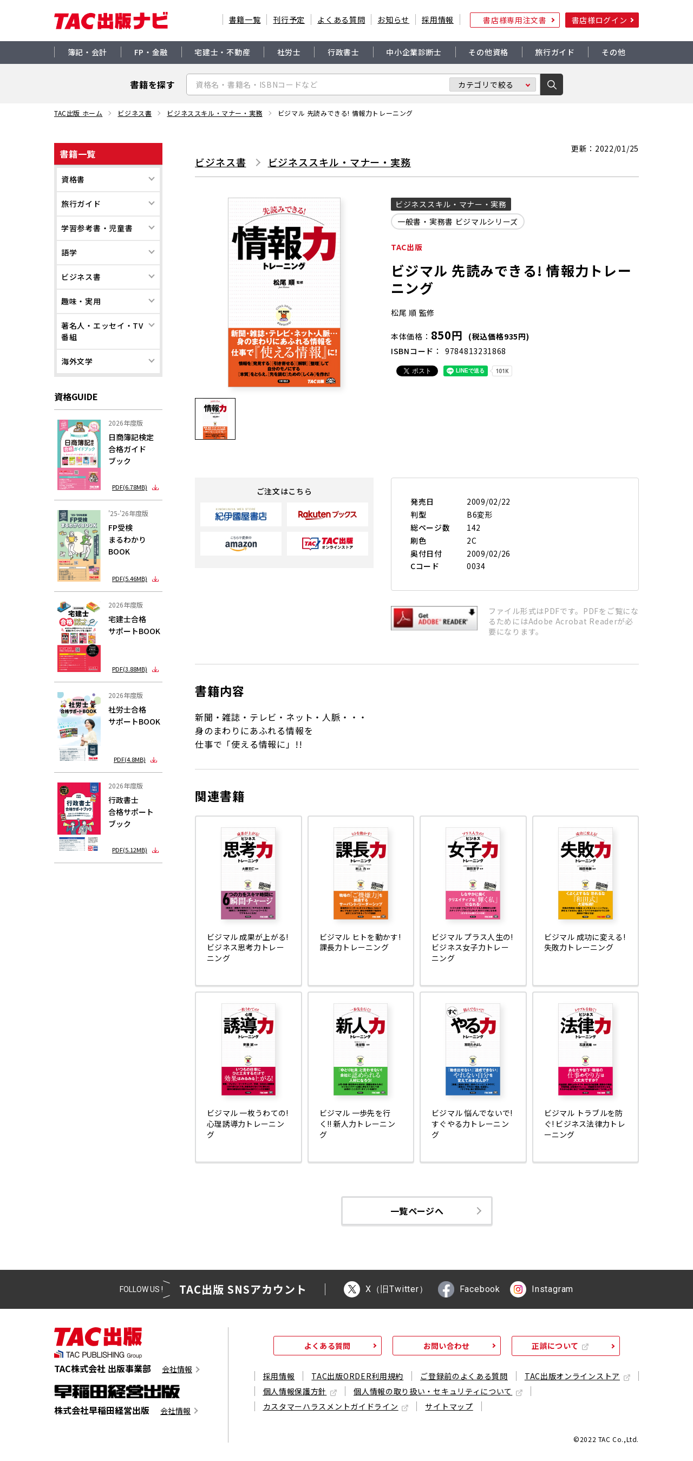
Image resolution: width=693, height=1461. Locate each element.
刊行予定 (289, 19)
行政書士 (343, 52)
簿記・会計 (88, 52)
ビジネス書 (134, 113)
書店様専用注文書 (515, 20)
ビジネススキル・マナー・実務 (214, 113)
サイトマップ (449, 1406)
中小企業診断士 (414, 52)
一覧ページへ (416, 1210)
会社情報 (177, 1369)
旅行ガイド (555, 52)
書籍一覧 (245, 19)
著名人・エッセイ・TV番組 (102, 331)
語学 (69, 252)
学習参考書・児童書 (97, 228)
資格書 (73, 179)
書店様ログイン (599, 20)
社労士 (289, 52)
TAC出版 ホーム (78, 113)
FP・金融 (151, 52)
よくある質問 (341, 19)
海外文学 (77, 361)
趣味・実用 (81, 301)
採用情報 (438, 19)
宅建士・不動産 (222, 52)
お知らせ (393, 19)
